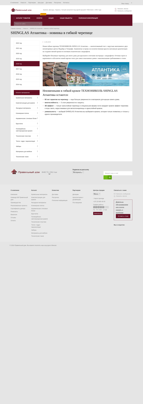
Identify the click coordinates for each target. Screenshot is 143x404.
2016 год (19, 74)
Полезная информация (59, 200)
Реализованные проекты (19, 205)
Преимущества (16, 202)
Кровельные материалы (27, 98)
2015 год (19, 79)
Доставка (55, 194)
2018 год (19, 64)
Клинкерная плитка (27, 113)
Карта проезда (98, 198)
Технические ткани (27, 157)
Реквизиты (14, 211)
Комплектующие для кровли (27, 103)
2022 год (19, 43)
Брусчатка (27, 123)
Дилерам (76, 194)
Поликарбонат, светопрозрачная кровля (27, 130)
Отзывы (13, 217)
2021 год (19, 48)
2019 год (19, 58)
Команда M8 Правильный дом (19, 198)
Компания (14, 194)
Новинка (43, 14)
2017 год (19, 69)
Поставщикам (77, 202)
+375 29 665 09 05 (99, 201)
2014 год (19, 84)
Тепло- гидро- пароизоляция (27, 141)
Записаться (98, 213)
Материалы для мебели (27, 151)
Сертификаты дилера (18, 208)
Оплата (13, 220)
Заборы (27, 146)
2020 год (19, 53)
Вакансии (14, 214)
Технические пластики (27, 136)
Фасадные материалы (27, 108)
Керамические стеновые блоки (27, 118)
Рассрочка (55, 197)
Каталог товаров (22, 18)
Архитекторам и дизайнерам (78, 198)
